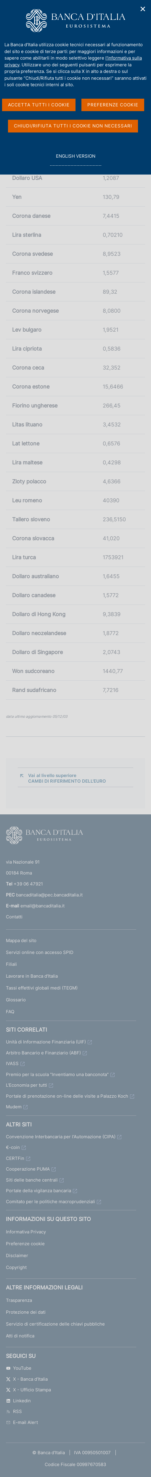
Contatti (14, 917)
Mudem (14, 1107)
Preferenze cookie (25, 1243)
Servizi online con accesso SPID (39, 952)
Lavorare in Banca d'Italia (32, 976)
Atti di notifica (20, 1336)
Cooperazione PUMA (28, 1169)
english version (75, 159)
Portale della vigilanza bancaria (38, 1190)
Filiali (11, 964)
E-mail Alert (22, 1422)
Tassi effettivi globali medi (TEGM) (42, 988)
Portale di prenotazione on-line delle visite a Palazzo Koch (67, 1096)
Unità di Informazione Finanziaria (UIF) (46, 1042)
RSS (14, 1411)
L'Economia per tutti (26, 1085)
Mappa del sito (21, 940)
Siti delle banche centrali (32, 1180)
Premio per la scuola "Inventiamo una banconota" (57, 1074)
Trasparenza (19, 1300)
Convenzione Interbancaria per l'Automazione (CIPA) (60, 1136)
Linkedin (18, 1401)
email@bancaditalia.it (42, 906)
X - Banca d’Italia (27, 1379)
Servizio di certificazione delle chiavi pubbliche (55, 1324)
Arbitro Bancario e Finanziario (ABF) (43, 1053)
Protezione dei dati (26, 1312)
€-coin (13, 1147)
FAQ (10, 1011)
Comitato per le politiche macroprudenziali (50, 1201)
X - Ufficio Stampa (28, 1390)
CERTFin (15, 1158)
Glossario (16, 1000)
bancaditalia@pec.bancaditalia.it (49, 895)
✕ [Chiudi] (143, 9)
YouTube (18, 1368)
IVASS (12, 1063)
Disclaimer (17, 1255)
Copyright (16, 1267)
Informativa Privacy (26, 1232)
